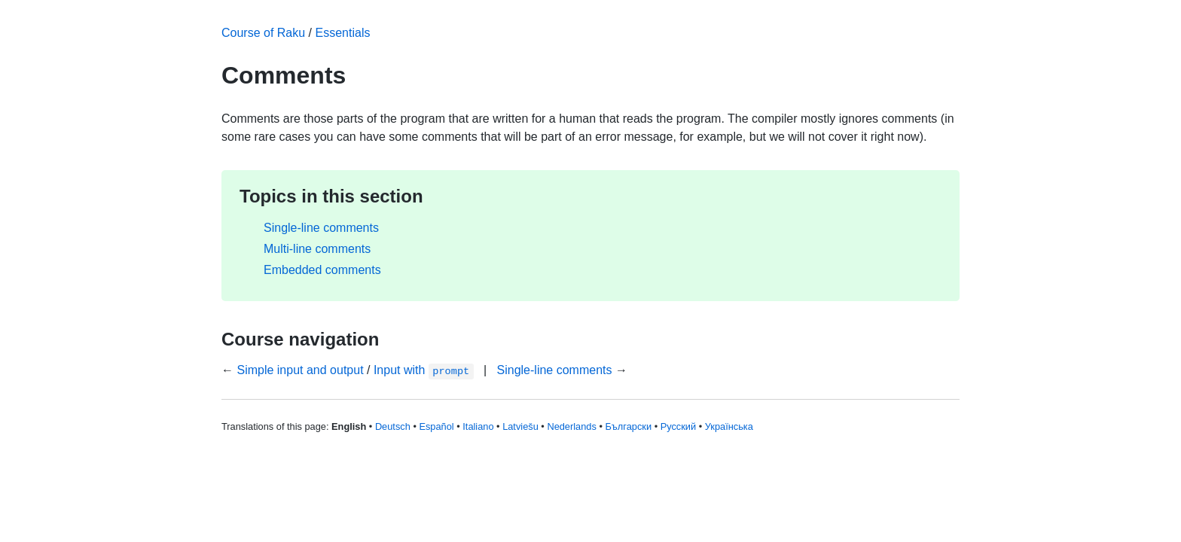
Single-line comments (321, 227)
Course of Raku (263, 32)
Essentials (343, 32)
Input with (424, 370)
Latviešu (520, 426)
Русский (678, 426)
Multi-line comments (317, 248)
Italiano (477, 426)
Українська (729, 426)
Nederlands (571, 426)
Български (628, 426)
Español (436, 426)
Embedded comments (322, 269)
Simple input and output (300, 370)
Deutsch (392, 426)
